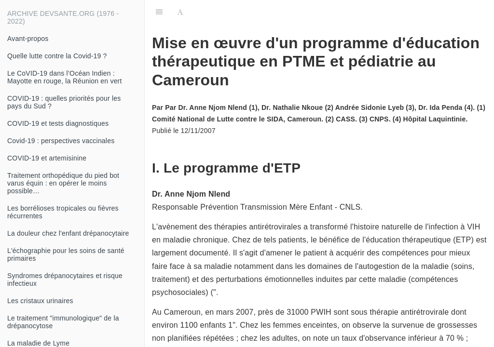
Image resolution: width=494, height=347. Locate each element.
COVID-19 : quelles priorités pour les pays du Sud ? (64, 102)
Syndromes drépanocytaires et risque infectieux (65, 279)
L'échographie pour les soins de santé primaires (65, 254)
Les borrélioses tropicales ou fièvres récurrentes (63, 212)
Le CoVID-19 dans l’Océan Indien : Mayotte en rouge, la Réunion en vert (64, 77)
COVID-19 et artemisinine (46, 158)
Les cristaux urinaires (40, 301)
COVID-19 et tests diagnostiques (58, 123)
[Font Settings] (180, 12)
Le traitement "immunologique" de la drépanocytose (63, 322)
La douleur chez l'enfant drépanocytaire (68, 233)
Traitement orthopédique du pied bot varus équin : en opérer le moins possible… (63, 183)
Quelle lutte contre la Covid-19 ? (57, 56)
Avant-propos (27, 38)
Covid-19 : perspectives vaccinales (60, 141)
